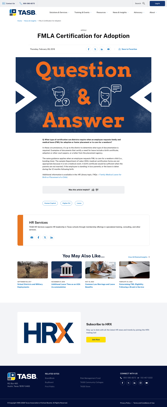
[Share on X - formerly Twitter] (95, 49)
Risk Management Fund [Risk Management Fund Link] (90, 378)
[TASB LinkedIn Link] (134, 383)
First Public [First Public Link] (50, 386)
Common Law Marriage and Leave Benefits (100, 285)
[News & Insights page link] (30, 21)
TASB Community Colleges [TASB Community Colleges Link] (91, 382)
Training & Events (81, 12)
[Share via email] (108, 49)
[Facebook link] (38, 237)
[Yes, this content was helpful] (93, 189)
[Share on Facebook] (88, 49)
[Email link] (31, 237)
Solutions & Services (58, 12)
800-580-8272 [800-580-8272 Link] (29, 3)
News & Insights (120, 12)
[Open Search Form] (140, 3)
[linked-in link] (51, 237)
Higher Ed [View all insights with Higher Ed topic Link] (66, 203)
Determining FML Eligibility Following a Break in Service (131, 285)
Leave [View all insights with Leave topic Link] (79, 203)
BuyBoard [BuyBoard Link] (49, 382)
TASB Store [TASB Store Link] (85, 386)
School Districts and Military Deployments (30, 285)
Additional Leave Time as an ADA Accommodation (65, 285)
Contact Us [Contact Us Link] (10, 3)
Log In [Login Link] (157, 3)
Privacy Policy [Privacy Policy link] (125, 403)
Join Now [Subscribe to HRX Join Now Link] (96, 339)
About (152, 12)
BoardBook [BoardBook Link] (50, 378)
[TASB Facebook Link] (122, 383)
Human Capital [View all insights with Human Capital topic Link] (50, 203)
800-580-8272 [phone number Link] (129, 378)
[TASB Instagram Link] (140, 383)
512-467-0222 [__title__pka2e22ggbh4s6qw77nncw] (147, 378)
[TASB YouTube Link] (146, 383)
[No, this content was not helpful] (97, 189)
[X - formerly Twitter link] (45, 237)
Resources (101, 12)
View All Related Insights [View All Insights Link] (137, 257)
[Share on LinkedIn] (101, 49)
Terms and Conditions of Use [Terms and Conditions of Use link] (143, 403)
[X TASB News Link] (128, 383)
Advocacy (138, 12)
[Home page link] (20, 21)
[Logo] (24, 12)
